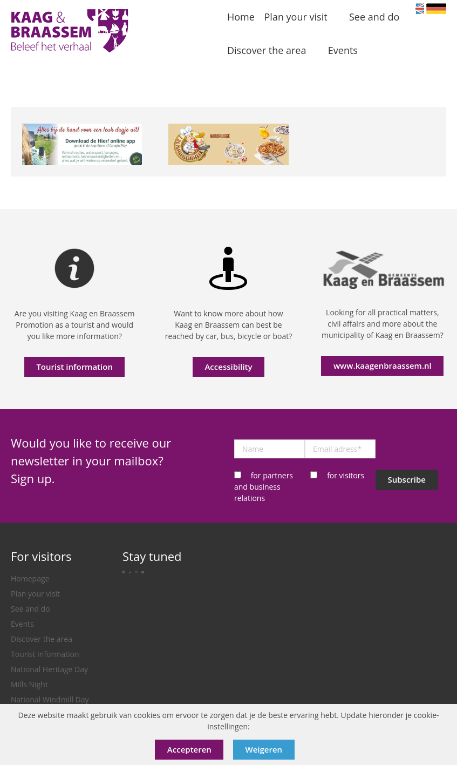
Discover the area (41, 639)
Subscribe (406, 479)
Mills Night (29, 684)
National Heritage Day (49, 669)
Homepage (30, 578)
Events (22, 624)
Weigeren (264, 749)
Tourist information (74, 366)
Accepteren (189, 749)
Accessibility (228, 366)
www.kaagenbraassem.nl (382, 365)
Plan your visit (35, 593)
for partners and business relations (263, 486)
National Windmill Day (50, 699)
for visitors (345, 475)
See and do (30, 609)
